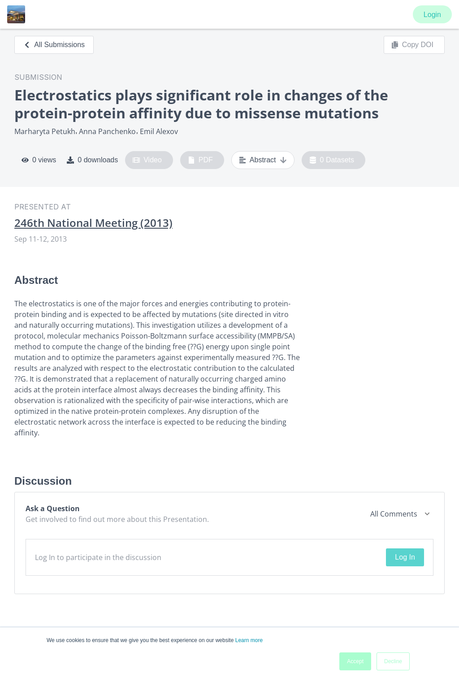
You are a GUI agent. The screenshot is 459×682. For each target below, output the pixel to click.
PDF (200, 160)
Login (432, 14)
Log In (405, 557)
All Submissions (54, 44)
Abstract (263, 160)
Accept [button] (355, 661)
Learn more (249, 640)
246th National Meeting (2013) (93, 223)
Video (147, 160)
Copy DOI (412, 44)
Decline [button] (393, 661)
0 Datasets (332, 160)
